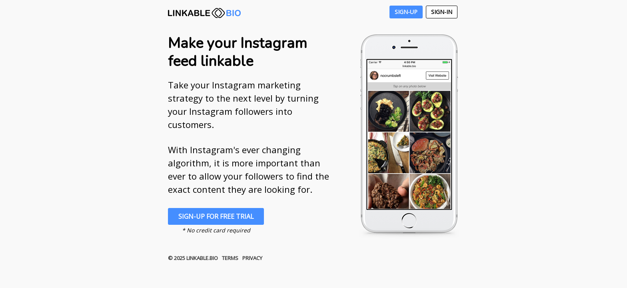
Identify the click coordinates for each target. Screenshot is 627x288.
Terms (230, 258)
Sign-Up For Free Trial (216, 216)
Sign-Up (406, 12)
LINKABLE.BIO (204, 13)
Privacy (252, 258)
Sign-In (441, 12)
